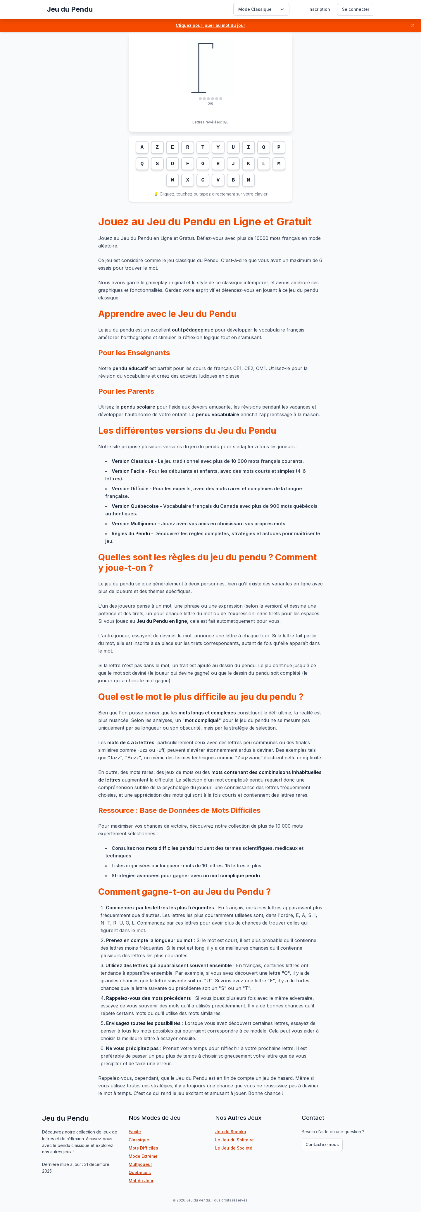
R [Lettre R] (187, 147)
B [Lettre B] (233, 180)
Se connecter (355, 9)
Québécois (140, 1172)
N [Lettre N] (248, 180)
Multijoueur (140, 1164)
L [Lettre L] (263, 164)
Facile (135, 1131)
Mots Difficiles (143, 1147)
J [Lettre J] (233, 164)
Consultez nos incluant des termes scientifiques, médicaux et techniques (204, 852)
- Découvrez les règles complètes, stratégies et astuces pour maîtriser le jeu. (212, 537)
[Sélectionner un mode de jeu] (261, 9)
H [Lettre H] (218, 164)
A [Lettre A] (142, 147)
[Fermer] (412, 25)
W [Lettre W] (172, 180)
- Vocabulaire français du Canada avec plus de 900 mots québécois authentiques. (211, 510)
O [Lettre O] (263, 147)
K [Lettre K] (248, 164)
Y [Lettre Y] (218, 147)
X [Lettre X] (187, 180)
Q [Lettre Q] (142, 164)
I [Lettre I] (248, 147)
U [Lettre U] (233, 147)
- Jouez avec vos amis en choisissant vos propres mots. (199, 523)
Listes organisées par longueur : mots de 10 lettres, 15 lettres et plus (186, 866)
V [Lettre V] (218, 180)
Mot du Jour (141, 1180)
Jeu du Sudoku (249, 1131)
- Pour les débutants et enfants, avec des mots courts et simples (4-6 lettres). (205, 475)
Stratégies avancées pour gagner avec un (186, 875)
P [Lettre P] (279, 147)
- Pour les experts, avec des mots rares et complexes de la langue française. (203, 492)
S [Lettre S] (157, 164)
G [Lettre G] (203, 164)
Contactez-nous (322, 1144)
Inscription (319, 9)
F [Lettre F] (187, 164)
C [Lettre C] (203, 180)
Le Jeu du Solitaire (253, 1139)
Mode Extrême (143, 1156)
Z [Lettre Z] (157, 147)
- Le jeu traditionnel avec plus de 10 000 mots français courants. (208, 461)
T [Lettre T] (203, 147)
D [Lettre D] (172, 164)
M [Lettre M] (279, 164)
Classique (139, 1139)
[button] (210, 25)
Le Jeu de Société (253, 1147)
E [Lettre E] (172, 147)
